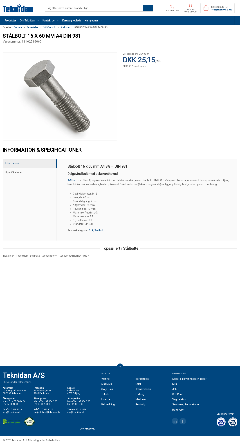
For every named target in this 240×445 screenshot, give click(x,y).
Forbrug (140, 394)
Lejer (138, 383)
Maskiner (141, 399)
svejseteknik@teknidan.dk (47, 412)
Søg (148, 8)
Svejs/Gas (107, 389)
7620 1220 (47, 409)
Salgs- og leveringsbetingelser (189, 378)
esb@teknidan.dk (75, 412)
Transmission (143, 389)
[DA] (18, 8)
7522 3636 (81, 409)
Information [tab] (12, 163)
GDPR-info (178, 394)
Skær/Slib (107, 383)
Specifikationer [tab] (14, 172)
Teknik (105, 394)
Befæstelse (32, 27)
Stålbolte (64, 27)
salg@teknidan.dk (12, 412)
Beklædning (108, 404)
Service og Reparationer (186, 404)
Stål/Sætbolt (49, 27)
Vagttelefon (179, 399)
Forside (18, 27)
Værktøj (105, 378)
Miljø (175, 383)
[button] (29, 20)
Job (174, 389)
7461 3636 (16, 409)
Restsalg (140, 404)
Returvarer (178, 409)
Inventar (106, 399)
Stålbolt (72, 180)
